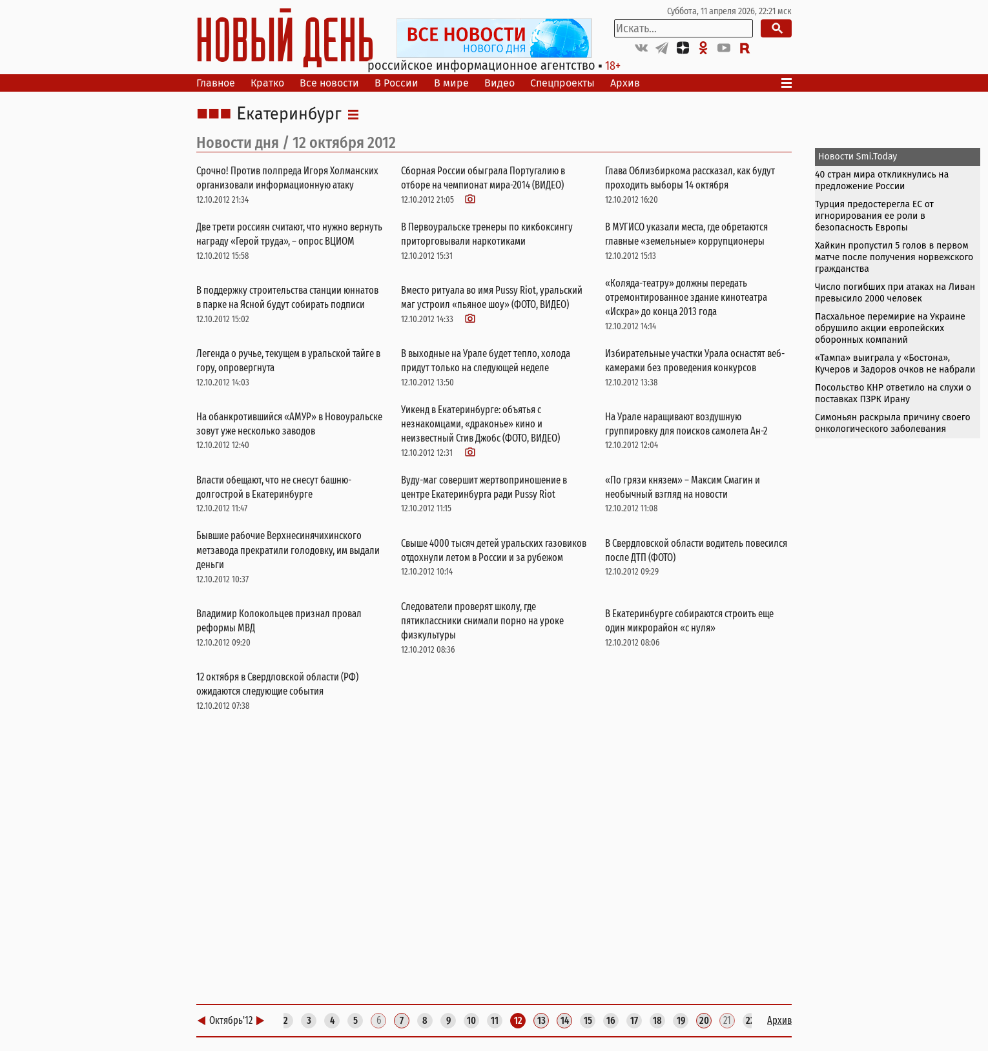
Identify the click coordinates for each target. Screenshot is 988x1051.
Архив (625, 83)
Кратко (267, 83)
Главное (215, 83)
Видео (499, 83)
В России (396, 83)
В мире (451, 83)
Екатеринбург (289, 114)
